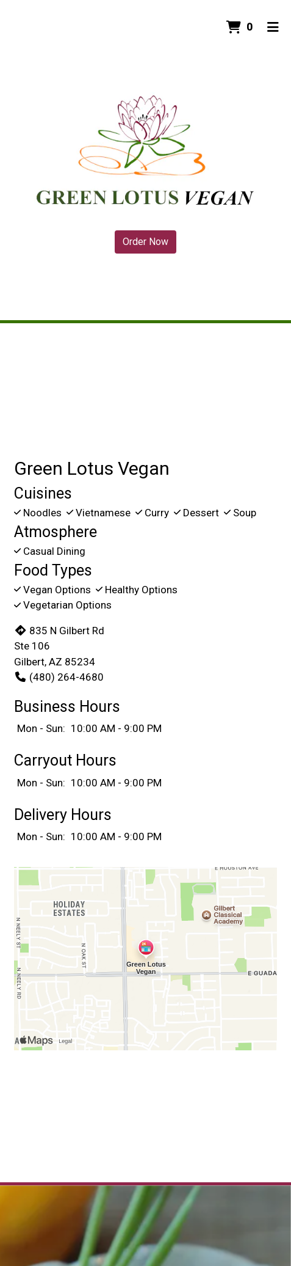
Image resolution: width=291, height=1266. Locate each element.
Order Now (145, 241)
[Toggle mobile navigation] (273, 27)
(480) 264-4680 (59, 677)
